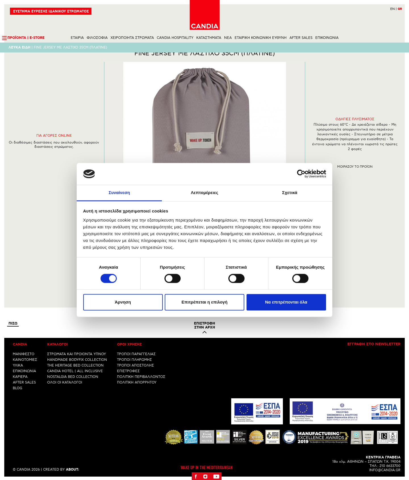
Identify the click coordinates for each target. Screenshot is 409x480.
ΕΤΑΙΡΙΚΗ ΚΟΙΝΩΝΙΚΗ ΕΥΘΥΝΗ (261, 38)
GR (400, 9)
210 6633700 (389, 465)
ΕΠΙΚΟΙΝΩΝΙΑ (327, 38)
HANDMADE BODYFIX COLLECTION (77, 359)
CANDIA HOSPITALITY (175, 38)
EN (393, 9)
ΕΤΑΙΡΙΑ (77, 38)
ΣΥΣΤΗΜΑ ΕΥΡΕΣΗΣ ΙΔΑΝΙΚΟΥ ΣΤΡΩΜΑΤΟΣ (51, 11)
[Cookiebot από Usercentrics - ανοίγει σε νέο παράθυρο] (301, 174)
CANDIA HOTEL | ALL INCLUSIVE (75, 370)
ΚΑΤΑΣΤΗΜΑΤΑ (208, 38)
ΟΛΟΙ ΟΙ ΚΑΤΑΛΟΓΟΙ (64, 382)
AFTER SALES (300, 38)
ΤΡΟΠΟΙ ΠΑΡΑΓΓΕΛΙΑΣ (136, 353)
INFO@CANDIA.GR (384, 469)
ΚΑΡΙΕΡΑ (20, 376)
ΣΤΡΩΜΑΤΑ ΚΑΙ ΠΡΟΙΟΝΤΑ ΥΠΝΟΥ (76, 353)
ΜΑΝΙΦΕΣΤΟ (23, 353)
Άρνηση (123, 302)
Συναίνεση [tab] (119, 192)
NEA (228, 38)
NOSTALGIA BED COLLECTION (72, 376)
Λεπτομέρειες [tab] (204, 192)
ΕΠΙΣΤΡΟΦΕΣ (128, 370)
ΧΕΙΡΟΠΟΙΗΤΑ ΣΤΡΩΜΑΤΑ (132, 38)
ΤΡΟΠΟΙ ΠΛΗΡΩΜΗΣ (134, 359)
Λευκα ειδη (19, 47)
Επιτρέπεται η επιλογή (204, 302)
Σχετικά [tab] (289, 192)
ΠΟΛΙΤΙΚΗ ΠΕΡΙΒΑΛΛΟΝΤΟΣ (141, 376)
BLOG (17, 387)
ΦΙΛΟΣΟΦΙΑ (97, 38)
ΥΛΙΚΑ (18, 365)
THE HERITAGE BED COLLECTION (75, 365)
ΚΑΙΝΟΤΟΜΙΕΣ (25, 359)
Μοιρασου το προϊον (355, 176)
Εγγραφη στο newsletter (373, 344)
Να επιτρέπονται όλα (286, 302)
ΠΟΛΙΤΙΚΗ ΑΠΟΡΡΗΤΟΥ (136, 382)
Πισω (13, 323)
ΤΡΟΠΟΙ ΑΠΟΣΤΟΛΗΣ (135, 365)
